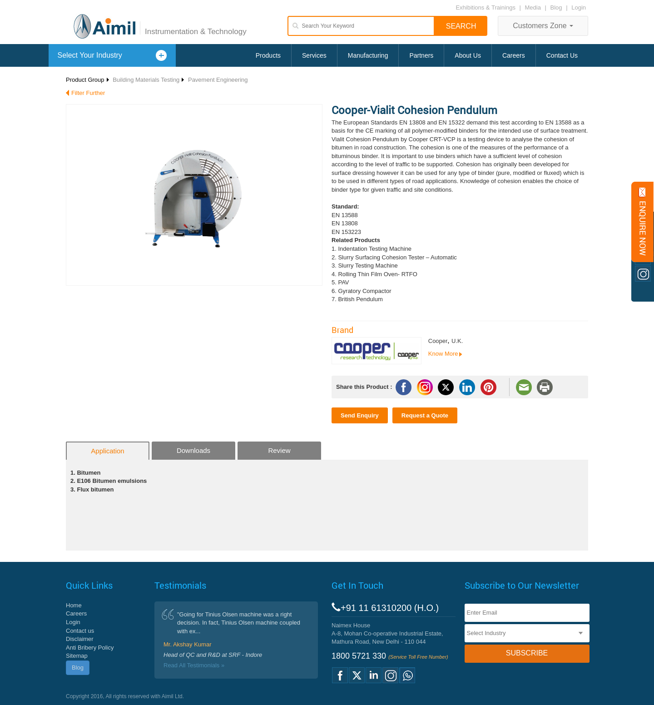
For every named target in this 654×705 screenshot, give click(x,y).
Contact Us (562, 55)
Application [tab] (107, 451)
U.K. (457, 341)
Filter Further (88, 92)
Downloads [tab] (193, 450)
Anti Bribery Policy (90, 647)
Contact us (80, 630)
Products (268, 55)
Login (578, 7)
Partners (421, 55)
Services (314, 55)
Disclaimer (80, 638)
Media (534, 7)
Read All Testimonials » (194, 665)
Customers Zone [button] (543, 26)
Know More (443, 353)
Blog (556, 7)
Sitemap (77, 655)
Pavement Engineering (218, 79)
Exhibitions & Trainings (485, 7)
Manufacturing (368, 55)
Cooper (438, 341)
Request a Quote (424, 415)
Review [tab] (279, 450)
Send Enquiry (360, 415)
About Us (468, 55)
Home (74, 605)
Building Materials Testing (146, 79)
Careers (513, 55)
